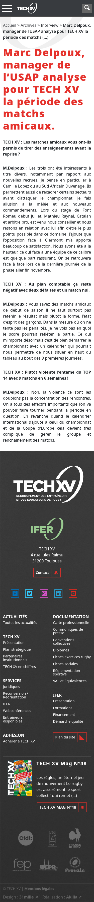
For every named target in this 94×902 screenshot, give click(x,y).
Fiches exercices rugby (72, 656)
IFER (6, 703)
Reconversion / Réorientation (15, 695)
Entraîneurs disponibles (13, 719)
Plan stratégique (17, 649)
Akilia (71, 897)
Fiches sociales (65, 663)
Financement (64, 714)
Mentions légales (39, 888)
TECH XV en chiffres (19, 666)
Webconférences (17, 710)
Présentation (14, 642)
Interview (49, 25)
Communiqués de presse (68, 631)
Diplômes (61, 650)
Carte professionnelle (71, 622)
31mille (26, 897)
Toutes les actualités (20, 622)
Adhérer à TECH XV (19, 741)
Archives (28, 25)
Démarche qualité (68, 721)
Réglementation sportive (66, 672)
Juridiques (11, 686)
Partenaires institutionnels (15, 658)
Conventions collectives (63, 641)
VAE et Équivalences (70, 680)
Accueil (9, 25)
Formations (62, 707)
